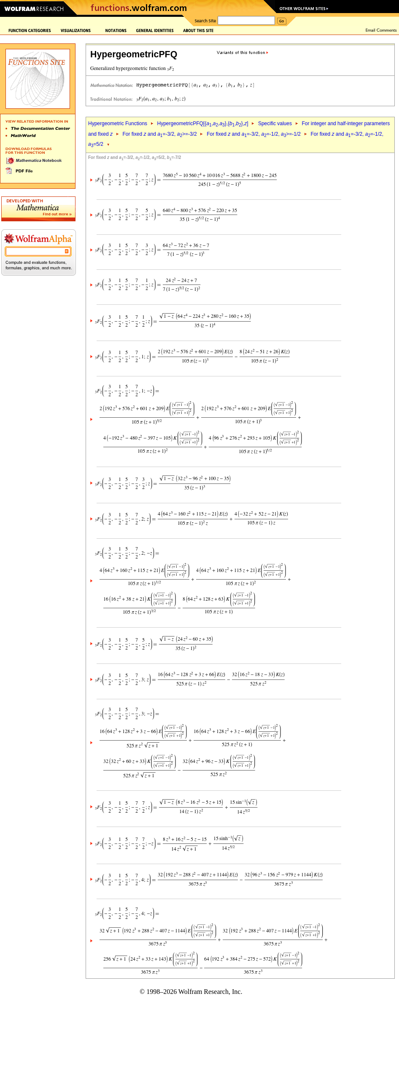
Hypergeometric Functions (117, 123)
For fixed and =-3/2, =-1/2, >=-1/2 (254, 134)
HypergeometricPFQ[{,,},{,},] (202, 123)
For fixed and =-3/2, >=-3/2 (159, 134)
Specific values (275, 123)
